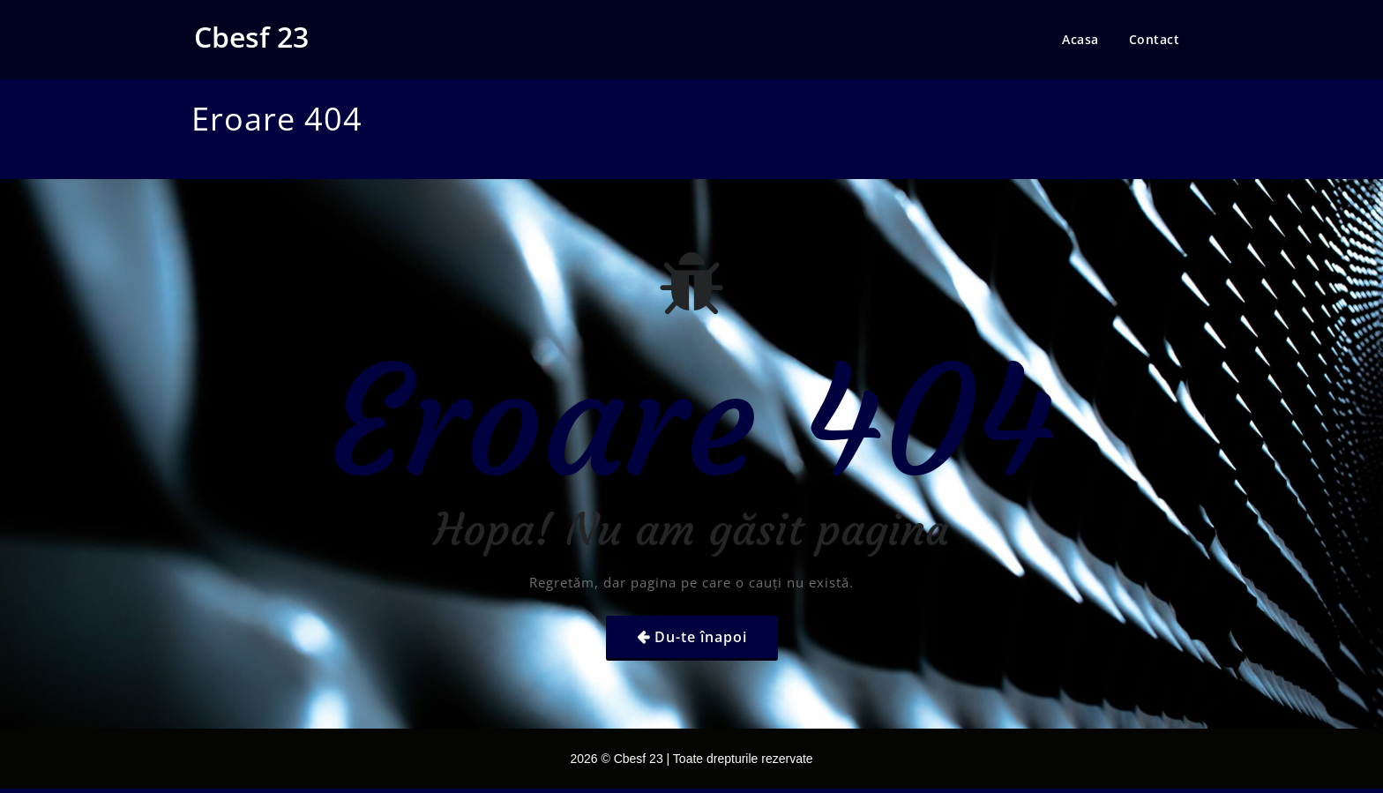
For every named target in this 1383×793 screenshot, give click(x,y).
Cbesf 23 (251, 37)
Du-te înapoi (700, 637)
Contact (1154, 39)
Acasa (1080, 39)
